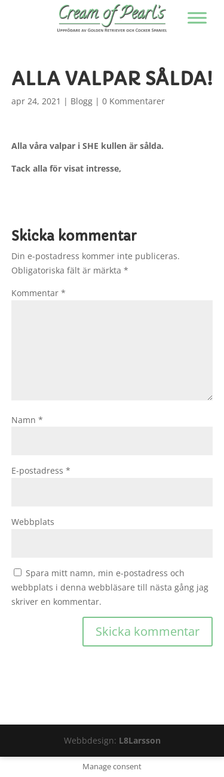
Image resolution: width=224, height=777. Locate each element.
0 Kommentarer (133, 101)
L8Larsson (140, 740)
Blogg (81, 101)
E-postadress (40, 470)
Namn (27, 419)
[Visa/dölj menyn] (197, 17)
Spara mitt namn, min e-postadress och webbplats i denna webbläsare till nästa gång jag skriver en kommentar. (109, 587)
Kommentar (38, 293)
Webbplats (32, 521)
